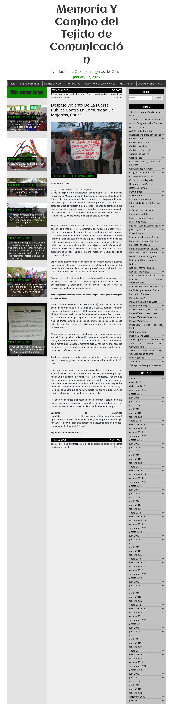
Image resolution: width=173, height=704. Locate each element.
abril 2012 (134, 593)
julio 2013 (134, 535)
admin (26, 130)
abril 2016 (134, 409)
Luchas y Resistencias (150, 83)
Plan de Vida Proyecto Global (144, 309)
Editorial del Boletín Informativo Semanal (74, 176)
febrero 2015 (136, 462)
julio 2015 (134, 443)
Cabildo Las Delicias (139, 154)
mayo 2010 (135, 681)
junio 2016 (134, 401)
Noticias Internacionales (141, 267)
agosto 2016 (135, 393)
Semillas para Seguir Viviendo (144, 339)
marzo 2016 (135, 413)
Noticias (133, 264)
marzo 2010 (135, 689)
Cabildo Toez (135, 157)
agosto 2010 (135, 670)
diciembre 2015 (137, 424)
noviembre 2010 (137, 658)
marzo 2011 (135, 643)
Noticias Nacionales (139, 271)
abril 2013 (134, 547)
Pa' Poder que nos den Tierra (144, 290)
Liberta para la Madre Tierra (143, 237)
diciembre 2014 (137, 470)
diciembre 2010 (137, 654)
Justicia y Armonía (138, 229)
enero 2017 (135, 382)
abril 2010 (134, 685)
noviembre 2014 (137, 474)
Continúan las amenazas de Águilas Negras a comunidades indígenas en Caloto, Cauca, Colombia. (26, 351)
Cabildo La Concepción (140, 150)
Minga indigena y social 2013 (143, 248)
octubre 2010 (136, 662)
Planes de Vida (52, 83)
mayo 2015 (135, 451)
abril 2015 (134, 455)
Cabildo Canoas (137, 138)
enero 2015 (135, 466)
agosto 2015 (135, 439)
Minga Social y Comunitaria (143, 252)
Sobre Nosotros (29, 83)
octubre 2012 (136, 570)
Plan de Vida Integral (139, 305)
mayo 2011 (135, 635)
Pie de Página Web (138, 298)
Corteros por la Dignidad (141, 180)
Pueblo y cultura (137, 332)
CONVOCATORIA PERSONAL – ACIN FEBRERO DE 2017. (27, 165)
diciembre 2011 (137, 608)
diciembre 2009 (137, 696)
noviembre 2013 (137, 520)
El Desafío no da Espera (141, 210)
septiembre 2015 (138, 436)
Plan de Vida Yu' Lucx (140, 321)
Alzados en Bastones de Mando (145, 119)
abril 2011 (134, 639)
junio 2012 (134, 585)
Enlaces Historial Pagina (141, 218)
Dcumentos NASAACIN (140, 184)
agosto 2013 (135, 532)
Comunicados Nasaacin (19, 212)
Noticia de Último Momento (21, 117)
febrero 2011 (136, 647)
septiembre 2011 (138, 620)
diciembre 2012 (137, 562)
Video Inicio (135, 361)
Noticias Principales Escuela (143, 275)
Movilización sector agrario (142, 256)
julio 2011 (134, 627)
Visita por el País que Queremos (145, 365)
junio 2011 (134, 631)
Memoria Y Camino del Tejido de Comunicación (86, 34)
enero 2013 (135, 558)
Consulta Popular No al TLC (143, 176)
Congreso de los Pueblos (141, 172)
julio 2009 (134, 700)
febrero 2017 (136, 378)
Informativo (73, 83)
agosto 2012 (135, 578)
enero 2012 (135, 604)
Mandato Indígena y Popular (143, 241)
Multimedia (126, 83)
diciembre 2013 (137, 516)
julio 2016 (134, 397)
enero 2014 (135, 512)
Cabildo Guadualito (139, 142)
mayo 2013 (135, 543)
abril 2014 (134, 501)
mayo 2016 (135, 405)
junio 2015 (134, 447)
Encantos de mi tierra (140, 214)
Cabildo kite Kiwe (138, 146)
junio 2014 (134, 493)
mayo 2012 (135, 589)
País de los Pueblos (139, 294)
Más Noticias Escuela (139, 244)
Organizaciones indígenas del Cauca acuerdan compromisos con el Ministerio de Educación (27, 124)
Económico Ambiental (140, 199)
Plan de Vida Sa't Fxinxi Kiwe (143, 317)
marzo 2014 (135, 505)
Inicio (12, 83)
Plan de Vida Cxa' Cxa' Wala (143, 301)
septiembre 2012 (138, 574)
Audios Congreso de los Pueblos (145, 123)
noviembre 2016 (137, 390)
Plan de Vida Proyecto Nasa (143, 313)
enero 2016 (135, 420)
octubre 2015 (136, 432)
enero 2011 (135, 650)
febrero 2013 (136, 555)
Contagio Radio (98, 278)
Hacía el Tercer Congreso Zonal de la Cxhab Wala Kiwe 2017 (26, 192)
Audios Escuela (136, 127)
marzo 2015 (135, 459)
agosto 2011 (135, 624)
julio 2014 (134, 489)
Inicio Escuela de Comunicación (145, 225)
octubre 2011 (136, 616)
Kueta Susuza (136, 233)
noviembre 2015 (137, 428)
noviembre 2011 (137, 612)
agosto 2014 (135, 486)
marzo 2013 (135, 551)
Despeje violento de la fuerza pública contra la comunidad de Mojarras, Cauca (82, 110)
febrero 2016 (136, 416)
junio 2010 (134, 677)
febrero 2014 (136, 509)
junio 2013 (134, 539)
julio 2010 (134, 673)
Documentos (135, 191)
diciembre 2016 (137, 386)
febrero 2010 (136, 693)
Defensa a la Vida (138, 188)
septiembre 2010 (138, 666)
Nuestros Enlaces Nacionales (144, 286)
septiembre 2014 (138, 482)
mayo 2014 (135, 497)
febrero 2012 (136, 601)
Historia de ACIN (137, 221)
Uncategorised (136, 357)
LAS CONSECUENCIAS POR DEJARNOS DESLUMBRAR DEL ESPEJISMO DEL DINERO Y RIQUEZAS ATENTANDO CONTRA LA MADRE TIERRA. (27, 290)
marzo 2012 (135, 597)
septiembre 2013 (138, 528)
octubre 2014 (136, 478)
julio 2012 (134, 581)
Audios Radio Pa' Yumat (141, 131)
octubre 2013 (136, 524)
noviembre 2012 (137, 566)
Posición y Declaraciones (100, 83)
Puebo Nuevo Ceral (139, 335)
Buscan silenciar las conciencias (145, 134)
